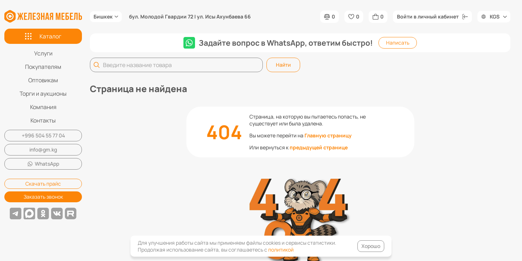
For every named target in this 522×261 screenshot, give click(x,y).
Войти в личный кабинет (432, 16)
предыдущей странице (319, 147)
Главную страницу (328, 135)
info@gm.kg (43, 149)
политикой (281, 249)
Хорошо (370, 246)
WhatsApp (43, 163)
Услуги (43, 53)
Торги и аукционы (43, 94)
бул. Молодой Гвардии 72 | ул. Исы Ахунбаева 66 (190, 16)
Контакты (43, 120)
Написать (397, 42)
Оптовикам (43, 80)
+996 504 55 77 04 (43, 135)
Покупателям (43, 67)
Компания (43, 107)
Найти (283, 64)
